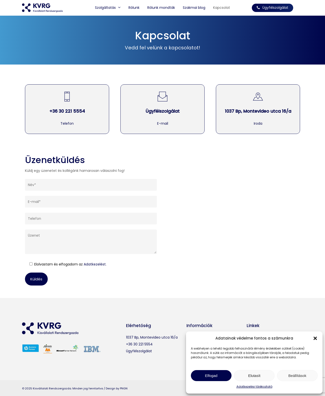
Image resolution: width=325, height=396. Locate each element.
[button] (315, 338)
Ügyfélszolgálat (163, 111)
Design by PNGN (117, 388)
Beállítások (297, 376)
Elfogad (211, 376)
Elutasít (254, 376)
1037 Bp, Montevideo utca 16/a (258, 111)
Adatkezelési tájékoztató (254, 387)
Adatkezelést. (95, 264)
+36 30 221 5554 (67, 111)
